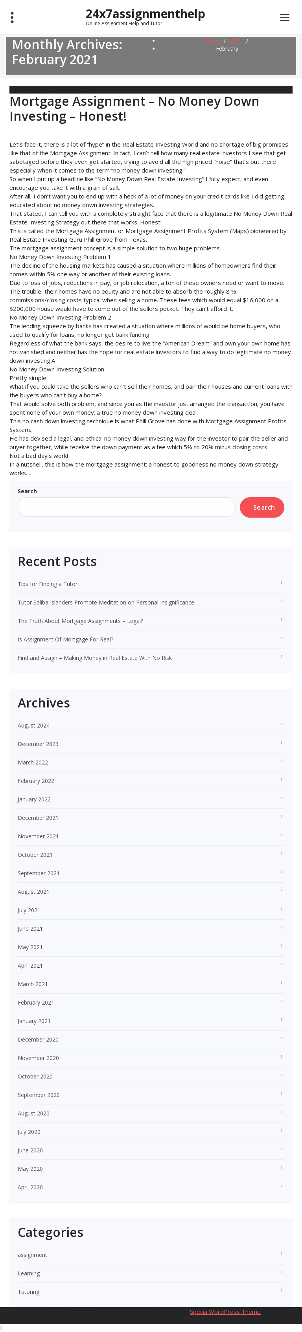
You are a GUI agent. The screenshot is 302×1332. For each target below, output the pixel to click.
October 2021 (35, 854)
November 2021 (38, 836)
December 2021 (38, 817)
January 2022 (34, 799)
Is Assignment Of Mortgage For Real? (65, 639)
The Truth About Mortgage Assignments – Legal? (80, 621)
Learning (29, 1273)
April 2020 (30, 1187)
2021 (235, 40)
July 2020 (29, 1131)
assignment (83, 89)
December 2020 (38, 1039)
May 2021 (30, 947)
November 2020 (38, 1058)
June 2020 (30, 1150)
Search (27, 491)
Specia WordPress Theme (225, 1311)
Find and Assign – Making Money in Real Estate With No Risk (95, 657)
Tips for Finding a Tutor (47, 584)
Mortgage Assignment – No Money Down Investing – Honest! (134, 108)
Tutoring (28, 1291)
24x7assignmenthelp (145, 16)
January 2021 (34, 1021)
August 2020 (34, 1113)
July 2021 (29, 910)
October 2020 (35, 1076)
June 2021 (30, 928)
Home (211, 40)
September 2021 (39, 873)
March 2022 (33, 762)
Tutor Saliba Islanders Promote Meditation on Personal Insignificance (106, 602)
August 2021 (34, 891)
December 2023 (38, 744)
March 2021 (33, 984)
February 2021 (36, 1002)
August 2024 (34, 725)
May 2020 (30, 1168)
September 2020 (39, 1095)
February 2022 (36, 781)
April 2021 (30, 965)
